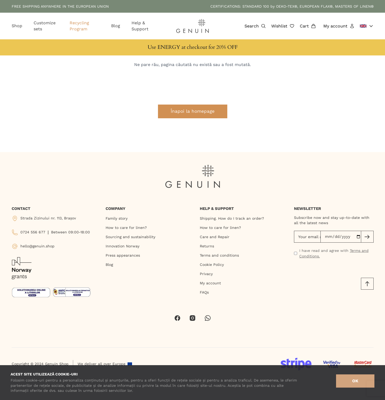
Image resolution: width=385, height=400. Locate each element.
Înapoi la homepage (193, 111)
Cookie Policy (212, 264)
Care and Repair (214, 237)
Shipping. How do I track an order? (232, 218)
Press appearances (123, 255)
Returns (207, 246)
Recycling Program (79, 25)
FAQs (204, 292)
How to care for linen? (126, 227)
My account (339, 26)
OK (355, 380)
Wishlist (283, 26)
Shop (17, 25)
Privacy (206, 274)
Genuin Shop (57, 364)
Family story (117, 218)
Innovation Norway (122, 246)
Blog (115, 25)
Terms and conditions (219, 255)
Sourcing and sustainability (130, 237)
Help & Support (140, 25)
